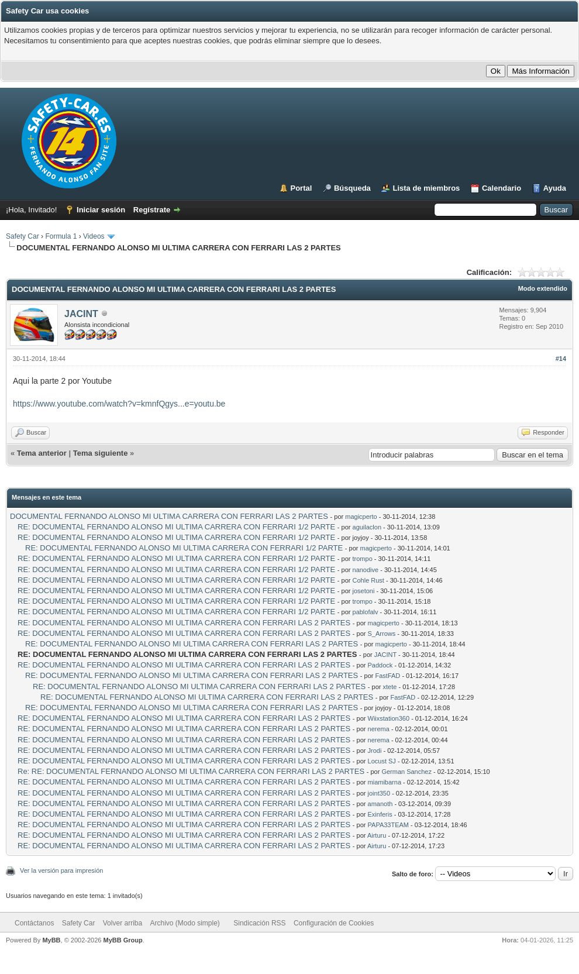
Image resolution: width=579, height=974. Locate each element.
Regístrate (152, 209)
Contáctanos (34, 923)
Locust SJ (382, 761)
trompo (363, 558)
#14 (561, 358)
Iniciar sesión (101, 209)
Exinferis (380, 814)
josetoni (364, 590)
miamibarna (384, 782)
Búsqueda (352, 188)
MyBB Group (122, 940)
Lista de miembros (426, 188)
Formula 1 (61, 236)
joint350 (379, 793)
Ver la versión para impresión (61, 870)
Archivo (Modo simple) (185, 923)
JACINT (81, 314)
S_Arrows (382, 633)
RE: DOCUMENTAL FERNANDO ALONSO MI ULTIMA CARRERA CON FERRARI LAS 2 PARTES (184, 622)
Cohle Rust (368, 580)
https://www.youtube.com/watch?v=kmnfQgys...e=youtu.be (119, 403)
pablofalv (365, 611)
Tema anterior (42, 453)
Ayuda (554, 188)
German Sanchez (406, 771)
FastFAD (388, 675)
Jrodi (375, 750)
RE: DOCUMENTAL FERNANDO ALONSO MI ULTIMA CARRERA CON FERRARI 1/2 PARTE (176, 526)
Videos (93, 236)
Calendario (501, 188)
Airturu (376, 835)
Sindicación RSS (259, 923)
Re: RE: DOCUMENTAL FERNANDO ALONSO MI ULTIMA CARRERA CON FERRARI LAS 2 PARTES (191, 771)
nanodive (366, 569)
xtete (390, 686)
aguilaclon (367, 527)
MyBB (51, 940)
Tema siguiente (100, 453)
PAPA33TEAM (388, 824)
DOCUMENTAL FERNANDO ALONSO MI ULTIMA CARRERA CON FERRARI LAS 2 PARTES (169, 516)
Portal (301, 188)
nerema (379, 728)
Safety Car (22, 236)
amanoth (380, 803)
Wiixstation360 (389, 718)
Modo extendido (542, 288)
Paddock (380, 665)
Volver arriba (122, 923)
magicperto (361, 516)
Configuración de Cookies (334, 923)
